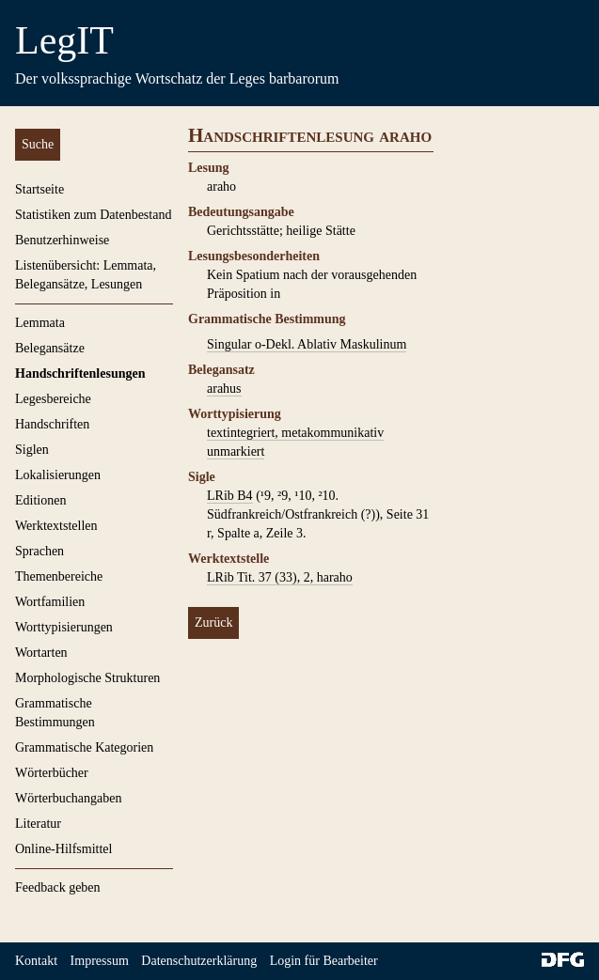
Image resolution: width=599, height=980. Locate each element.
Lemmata (40, 323)
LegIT (64, 40)
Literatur (38, 824)
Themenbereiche (58, 576)
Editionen (40, 500)
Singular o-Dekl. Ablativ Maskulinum (306, 344)
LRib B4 (230, 496)
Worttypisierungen (64, 627)
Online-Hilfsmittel (63, 849)
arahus (224, 388)
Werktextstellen (56, 526)
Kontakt (36, 961)
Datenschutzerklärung (199, 961)
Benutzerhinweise (62, 240)
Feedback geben (58, 887)
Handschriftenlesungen (80, 373)
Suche (38, 144)
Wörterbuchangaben (68, 798)
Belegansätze (50, 348)
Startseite (39, 189)
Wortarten (41, 653)
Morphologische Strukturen (87, 678)
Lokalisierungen (58, 475)
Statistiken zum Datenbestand (93, 215)
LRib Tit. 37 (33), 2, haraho (280, 577)
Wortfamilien (50, 602)
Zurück (213, 622)
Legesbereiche (53, 399)
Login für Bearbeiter (324, 961)
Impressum (100, 961)
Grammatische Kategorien (84, 747)
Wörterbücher (51, 773)
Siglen (32, 450)
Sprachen (39, 551)
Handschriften (52, 424)
